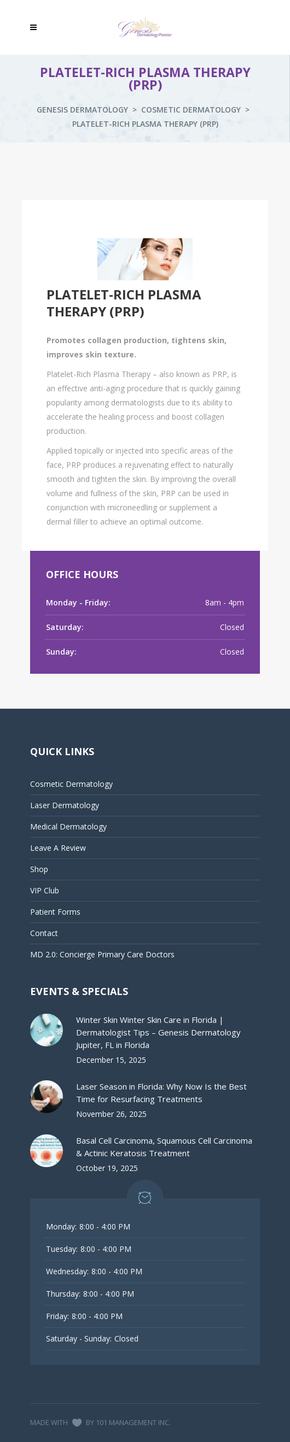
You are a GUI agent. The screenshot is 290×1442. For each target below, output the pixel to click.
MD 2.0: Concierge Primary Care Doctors (102, 954)
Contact (44, 933)
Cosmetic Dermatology (191, 109)
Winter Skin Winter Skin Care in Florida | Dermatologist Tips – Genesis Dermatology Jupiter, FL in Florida (158, 1032)
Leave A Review (58, 848)
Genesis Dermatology (82, 109)
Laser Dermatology (64, 805)
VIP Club (44, 890)
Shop (39, 869)
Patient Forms (55, 912)
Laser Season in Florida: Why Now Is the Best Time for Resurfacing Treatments (161, 1092)
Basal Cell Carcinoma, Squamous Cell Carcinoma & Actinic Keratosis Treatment (164, 1146)
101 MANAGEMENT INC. (133, 1422)
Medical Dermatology (68, 826)
